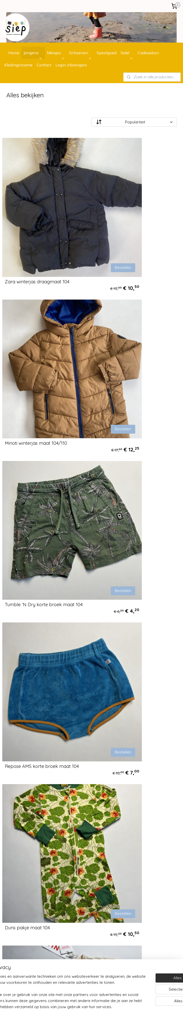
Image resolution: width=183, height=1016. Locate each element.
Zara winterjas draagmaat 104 (37, 229)
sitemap (120, 1006)
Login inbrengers (71, 64)
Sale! (124, 52)
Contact (44, 64)
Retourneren (12, 828)
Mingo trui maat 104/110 (121, 556)
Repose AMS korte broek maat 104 (133, 338)
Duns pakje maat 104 (27, 447)
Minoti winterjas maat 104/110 (127, 229)
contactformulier (84, 919)
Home (13, 52)
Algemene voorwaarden (22, 834)
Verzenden (11, 822)
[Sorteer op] (134, 122)
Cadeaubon (148, 52)
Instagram (72, 941)
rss (130, 1006)
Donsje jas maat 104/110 (30, 774)
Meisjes (54, 52)
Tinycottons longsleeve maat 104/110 (135, 447)
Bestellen (70, 215)
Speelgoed (106, 52)
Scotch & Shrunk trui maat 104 (37, 556)
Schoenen (78, 52)
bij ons (95, 816)
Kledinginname (18, 64)
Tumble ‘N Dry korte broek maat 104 (44, 338)
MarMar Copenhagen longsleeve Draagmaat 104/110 (131, 663)
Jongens (31, 52)
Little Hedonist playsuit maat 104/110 (43, 665)
